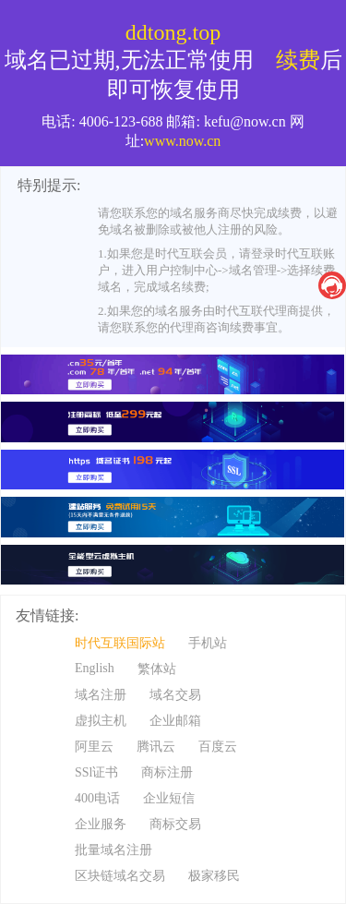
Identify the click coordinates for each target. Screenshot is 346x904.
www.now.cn (182, 141)
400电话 (97, 798)
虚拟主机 (100, 721)
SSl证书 (96, 772)
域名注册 (100, 695)
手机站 (207, 643)
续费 (298, 60)
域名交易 (175, 695)
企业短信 (169, 798)
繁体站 (156, 669)
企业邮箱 (175, 721)
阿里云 (94, 746)
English (94, 668)
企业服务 (100, 824)
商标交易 (175, 824)
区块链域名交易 (120, 876)
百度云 (217, 746)
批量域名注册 (113, 850)
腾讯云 (156, 746)
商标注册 (167, 772)
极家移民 (214, 876)
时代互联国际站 (120, 643)
